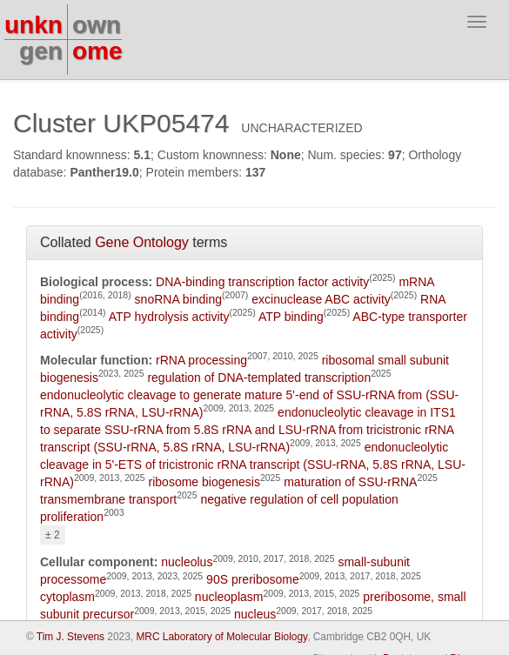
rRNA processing (201, 360)
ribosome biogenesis (204, 482)
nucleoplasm (229, 597)
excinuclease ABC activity (321, 299)
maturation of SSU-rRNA (350, 482)
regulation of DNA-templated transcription (259, 377)
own (96, 24)
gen (41, 50)
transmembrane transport (108, 499)
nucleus (255, 614)
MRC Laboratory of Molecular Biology (221, 637)
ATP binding (291, 317)
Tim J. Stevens (70, 637)
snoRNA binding (178, 299)
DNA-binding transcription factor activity (262, 282)
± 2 (52, 535)
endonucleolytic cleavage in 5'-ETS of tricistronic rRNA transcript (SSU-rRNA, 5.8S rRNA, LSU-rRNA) (252, 464)
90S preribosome (252, 579)
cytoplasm (67, 597)
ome (97, 50)
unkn (33, 24)
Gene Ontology (142, 242)
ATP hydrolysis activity (169, 317)
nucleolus (186, 562)
